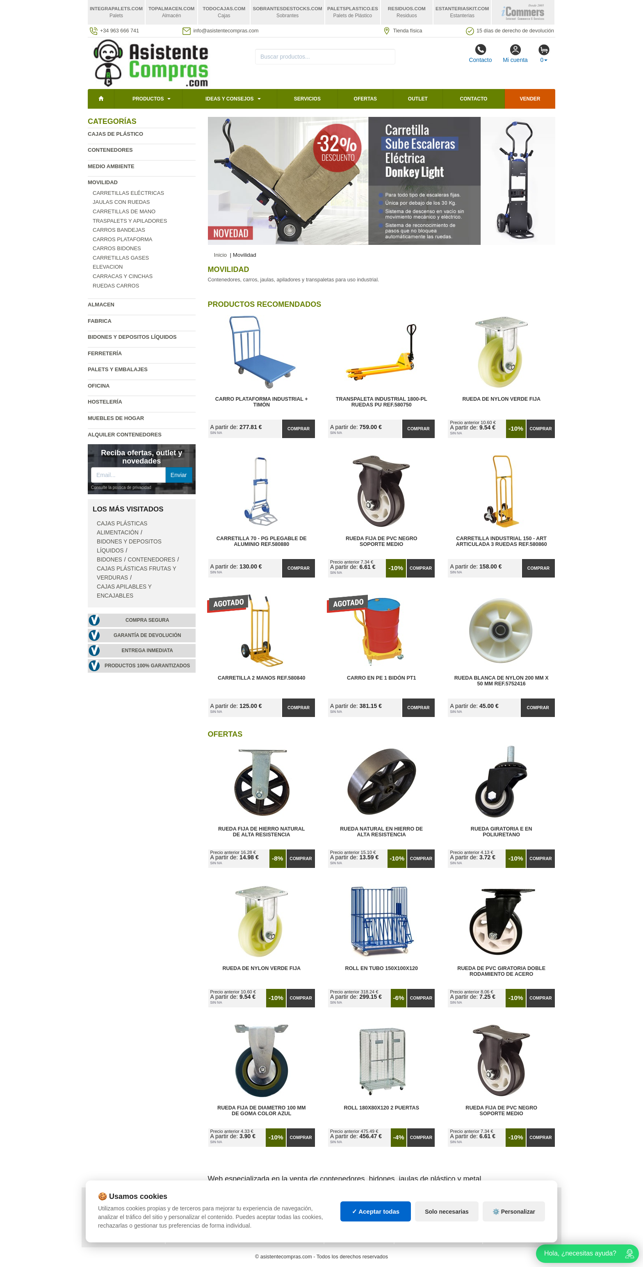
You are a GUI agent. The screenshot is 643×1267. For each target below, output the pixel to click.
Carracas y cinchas (123, 276)
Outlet (418, 99)
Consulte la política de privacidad (121, 487)
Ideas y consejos (229, 99)
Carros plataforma (122, 239)
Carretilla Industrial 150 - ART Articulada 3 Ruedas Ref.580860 (501, 541)
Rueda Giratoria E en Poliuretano (501, 832)
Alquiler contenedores (125, 434)
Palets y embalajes (118, 369)
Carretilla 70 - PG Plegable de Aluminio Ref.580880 (262, 541)
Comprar (298, 428)
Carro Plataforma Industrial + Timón (261, 402)
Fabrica (100, 321)
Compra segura (147, 620)
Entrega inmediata (147, 650)
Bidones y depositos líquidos (132, 337)
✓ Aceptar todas (376, 1224)
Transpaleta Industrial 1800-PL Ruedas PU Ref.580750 (381, 402)
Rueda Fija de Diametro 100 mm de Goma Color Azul (261, 1110)
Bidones (109, 560)
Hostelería (105, 402)
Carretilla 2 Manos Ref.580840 (262, 678)
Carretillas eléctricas (128, 193)
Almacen (101, 304)
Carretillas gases (121, 258)
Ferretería (105, 353)
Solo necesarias (447, 1224)
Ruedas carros (116, 286)
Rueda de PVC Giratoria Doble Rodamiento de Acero (501, 971)
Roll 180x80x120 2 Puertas (381, 1108)
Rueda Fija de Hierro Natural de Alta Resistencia (261, 832)
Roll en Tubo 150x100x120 (381, 968)
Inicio (220, 255)
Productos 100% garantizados (147, 666)
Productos (148, 99)
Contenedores (110, 150)
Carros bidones (117, 248)
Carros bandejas (119, 230)
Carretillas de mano (124, 211)
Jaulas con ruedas (121, 202)
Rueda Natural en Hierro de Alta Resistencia (381, 832)
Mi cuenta (515, 53)
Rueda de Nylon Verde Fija (501, 399)
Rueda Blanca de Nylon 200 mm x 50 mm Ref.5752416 (501, 681)
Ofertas (365, 99)
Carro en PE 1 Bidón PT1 (381, 678)
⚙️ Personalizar (514, 1224)
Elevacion (108, 267)
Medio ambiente (111, 166)
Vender (530, 99)
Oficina (98, 386)
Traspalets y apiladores (130, 221)
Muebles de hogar (116, 418)
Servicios (307, 99)
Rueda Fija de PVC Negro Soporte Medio (381, 541)
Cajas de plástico (115, 134)
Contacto (480, 53)
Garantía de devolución (147, 635)
